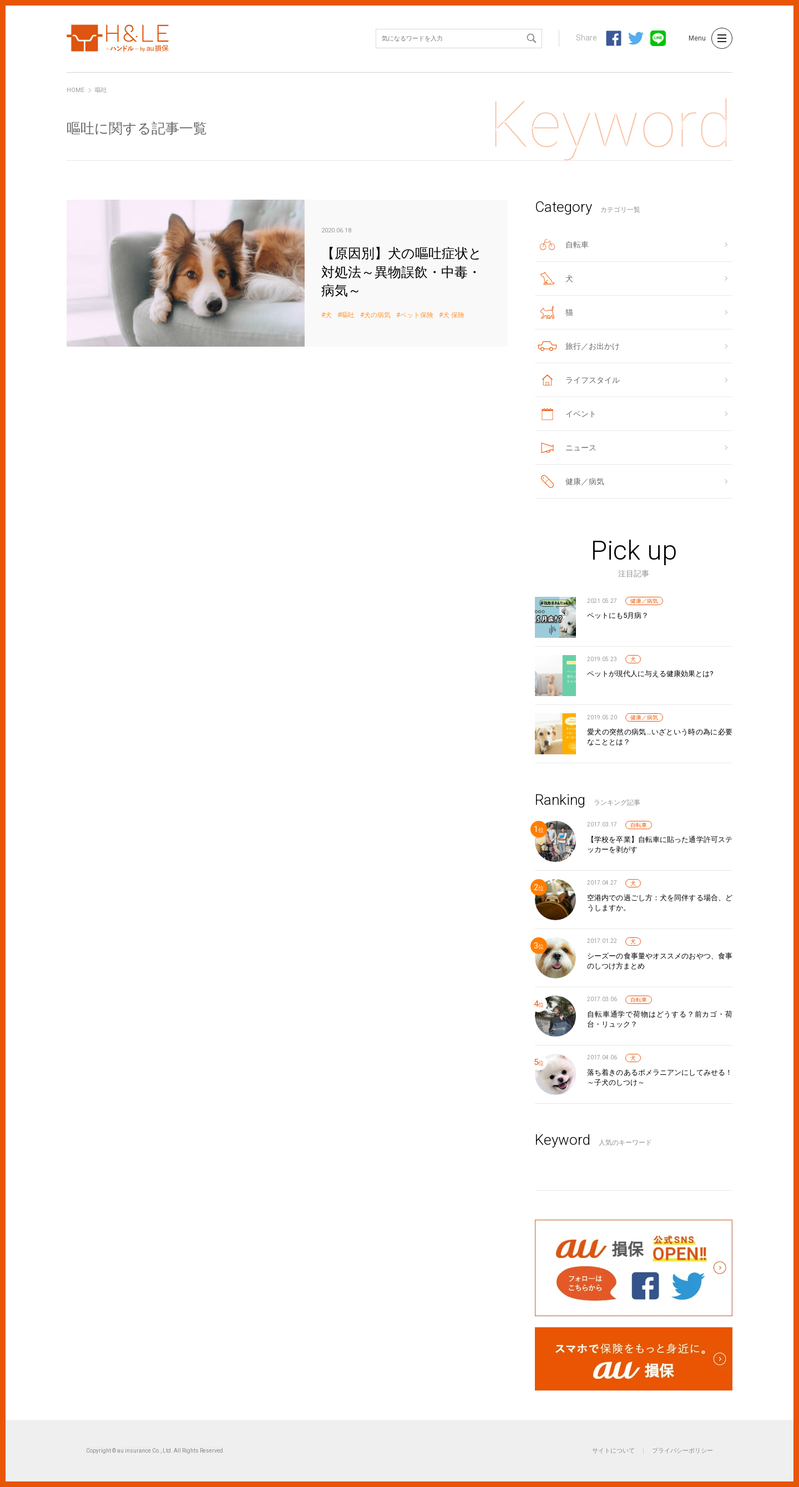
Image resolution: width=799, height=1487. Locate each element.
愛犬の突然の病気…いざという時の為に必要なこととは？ (659, 737)
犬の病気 (377, 315)
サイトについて (613, 1451)
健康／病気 (644, 601)
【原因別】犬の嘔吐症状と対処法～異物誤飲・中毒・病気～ (287, 273)
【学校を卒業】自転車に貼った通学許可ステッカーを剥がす (659, 844)
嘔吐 (348, 315)
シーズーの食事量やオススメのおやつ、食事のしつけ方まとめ (659, 961)
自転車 (638, 825)
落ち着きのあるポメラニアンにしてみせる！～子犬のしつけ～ (659, 1077)
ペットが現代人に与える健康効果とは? (650, 673)
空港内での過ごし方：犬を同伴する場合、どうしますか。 (659, 903)
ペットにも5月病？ (618, 615)
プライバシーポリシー (682, 1451)
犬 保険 (453, 315)
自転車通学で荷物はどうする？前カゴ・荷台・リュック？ (659, 1019)
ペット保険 (416, 315)
